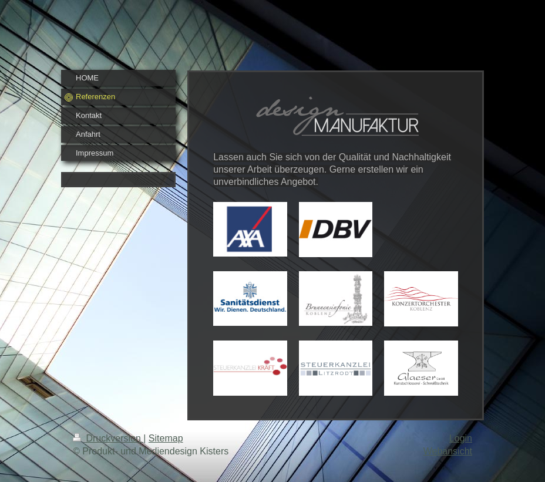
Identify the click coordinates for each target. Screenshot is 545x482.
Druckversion (108, 438)
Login (460, 438)
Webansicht (447, 451)
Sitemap (166, 438)
